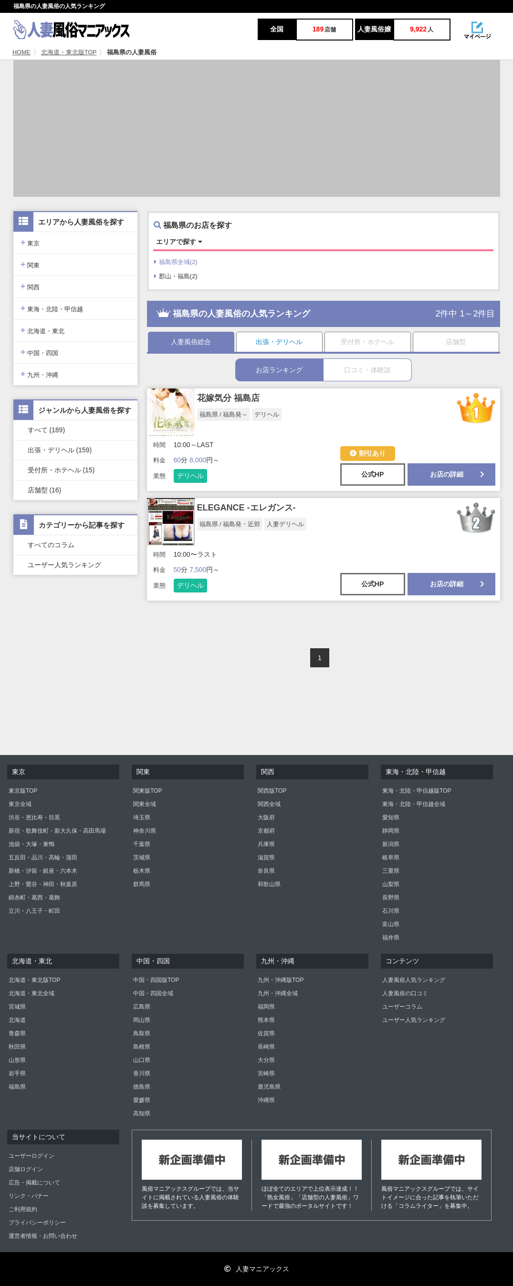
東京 (30, 242)
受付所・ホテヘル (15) (61, 470)
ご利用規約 (23, 1209)
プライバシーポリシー (37, 1222)
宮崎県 (266, 1073)
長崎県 (266, 1046)
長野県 (390, 897)
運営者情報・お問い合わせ (43, 1236)
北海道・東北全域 (31, 993)
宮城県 (17, 1006)
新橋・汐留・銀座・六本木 (43, 871)
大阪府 (266, 817)
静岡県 (390, 830)
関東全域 (144, 804)
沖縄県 (266, 1100)
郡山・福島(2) (176, 276)
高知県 (141, 1113)
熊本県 (266, 1020)
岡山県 (141, 1020)
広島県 (141, 1006)
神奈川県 (144, 830)
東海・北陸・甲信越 (52, 308)
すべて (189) (46, 430)
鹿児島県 (269, 1086)
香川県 (141, 1073)
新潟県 (390, 844)
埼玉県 (141, 817)
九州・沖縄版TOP (281, 980)
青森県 (17, 1033)
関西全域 (269, 804)
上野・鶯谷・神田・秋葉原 (43, 884)
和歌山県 (269, 884)
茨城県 (141, 857)
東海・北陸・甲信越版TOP (416, 790)
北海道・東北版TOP (69, 52)
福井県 (390, 937)
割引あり (368, 453)
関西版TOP (272, 790)
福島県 (17, 1086)
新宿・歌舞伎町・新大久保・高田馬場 (57, 830)
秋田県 (17, 1046)
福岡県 (266, 1006)
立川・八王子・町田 (34, 911)
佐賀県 (266, 1033)
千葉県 (141, 844)
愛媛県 (141, 1100)
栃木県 (141, 871)
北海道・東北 (43, 330)
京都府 (266, 830)
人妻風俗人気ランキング (413, 980)
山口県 (141, 1060)
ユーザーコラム (402, 1006)
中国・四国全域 (153, 993)
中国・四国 (40, 352)
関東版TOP (147, 790)
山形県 (17, 1060)
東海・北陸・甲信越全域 (413, 804)
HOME (21, 52)
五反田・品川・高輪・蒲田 (43, 857)
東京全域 (20, 804)
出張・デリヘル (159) (60, 450)
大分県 (266, 1060)
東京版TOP (23, 790)
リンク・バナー (29, 1196)
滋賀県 (266, 857)
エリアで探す (179, 241)
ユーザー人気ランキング (64, 565)
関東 (30, 264)
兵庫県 (266, 844)
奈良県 (266, 871)
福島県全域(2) (176, 261)
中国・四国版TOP (156, 980)
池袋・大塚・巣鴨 (31, 844)
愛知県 (390, 817)
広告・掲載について (34, 1182)
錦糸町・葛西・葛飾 (34, 897)
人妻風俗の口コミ (405, 993)
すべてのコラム (51, 545)
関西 (30, 286)
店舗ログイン (26, 1169)
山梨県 (390, 884)
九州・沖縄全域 (278, 993)
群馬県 (141, 884)
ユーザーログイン (31, 1156)
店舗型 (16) (45, 490)
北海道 (17, 1020)
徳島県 (141, 1086)
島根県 (141, 1046)
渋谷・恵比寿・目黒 (34, 817)
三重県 (390, 871)
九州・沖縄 (40, 374)
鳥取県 (141, 1033)
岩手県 (17, 1073)
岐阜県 (390, 857)
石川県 (390, 911)
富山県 (390, 924)
